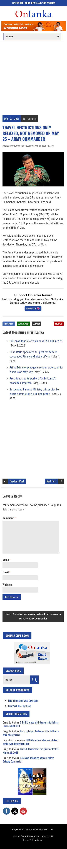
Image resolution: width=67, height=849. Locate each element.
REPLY (58, 324)
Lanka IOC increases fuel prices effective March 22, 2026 (31, 750)
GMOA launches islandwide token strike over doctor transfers (30, 741)
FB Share (8, 324)
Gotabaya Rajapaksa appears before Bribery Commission (28, 759)
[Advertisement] (33, 77)
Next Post (51, 481)
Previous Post (17, 481)
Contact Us (48, 836)
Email (6, 572)
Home (8, 614)
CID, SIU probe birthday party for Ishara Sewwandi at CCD (30, 724)
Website (7, 584)
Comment (32, 118)
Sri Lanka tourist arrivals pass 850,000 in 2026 (36, 341)
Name (7, 560)
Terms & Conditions (33, 840)
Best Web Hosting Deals (19, 706)
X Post (36, 324)
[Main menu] (32, 36)
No (24, 118)
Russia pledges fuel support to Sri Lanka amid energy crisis (31, 733)
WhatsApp (23, 324)
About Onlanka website (26, 836)
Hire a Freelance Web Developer (23, 700)
